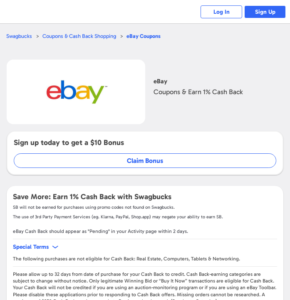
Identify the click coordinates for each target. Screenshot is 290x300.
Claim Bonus (145, 161)
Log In (221, 11)
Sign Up (265, 11)
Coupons (143, 36)
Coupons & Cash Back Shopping (79, 36)
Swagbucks (19, 36)
